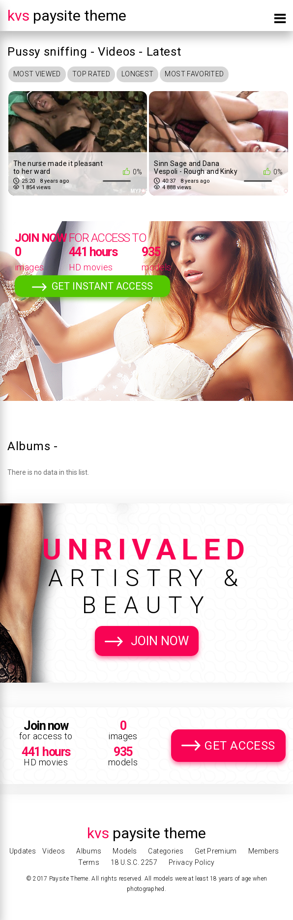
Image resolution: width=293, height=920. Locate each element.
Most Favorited (194, 74)
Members (263, 851)
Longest (137, 74)
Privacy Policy (192, 862)
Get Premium (216, 851)
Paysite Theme (66, 15)
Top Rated (91, 74)
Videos (53, 851)
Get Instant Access (102, 286)
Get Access (240, 746)
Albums (88, 851)
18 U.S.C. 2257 (134, 862)
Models (125, 851)
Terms (88, 862)
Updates (22, 851)
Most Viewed (37, 74)
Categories (165, 851)
